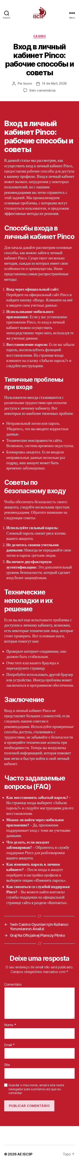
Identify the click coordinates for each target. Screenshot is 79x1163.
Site (7, 1065)
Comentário (12, 984)
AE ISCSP (24, 1154)
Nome (10, 1025)
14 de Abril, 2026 (54, 83)
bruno (27, 83)
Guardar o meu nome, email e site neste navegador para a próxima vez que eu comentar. (36, 1089)
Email (9, 1045)
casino (39, 36)
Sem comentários (42, 90)
